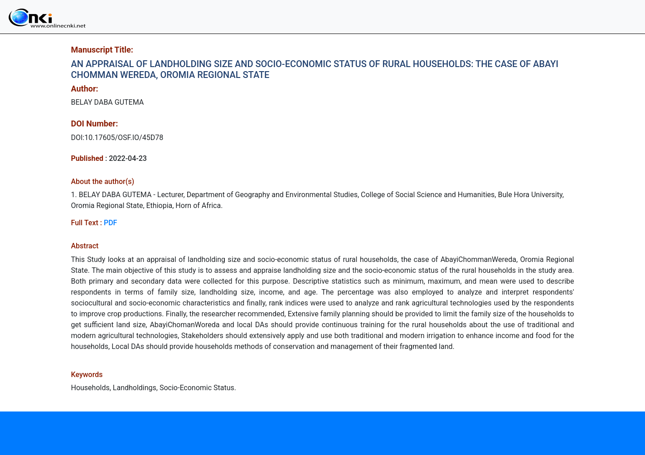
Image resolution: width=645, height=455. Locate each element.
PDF (110, 222)
